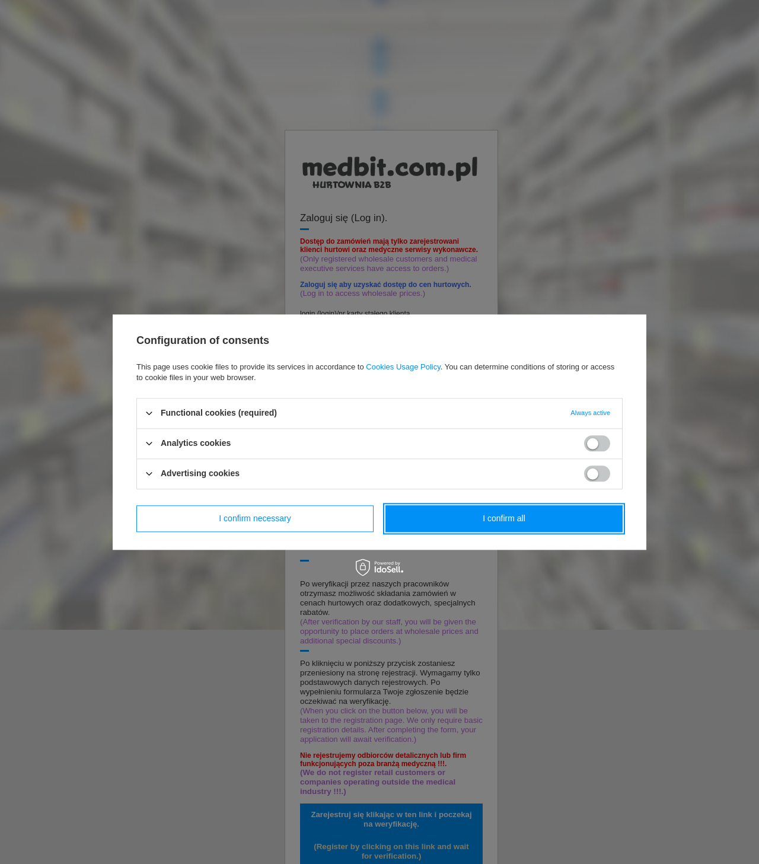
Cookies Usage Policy (403, 366)
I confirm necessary (255, 518)
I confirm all (504, 518)
